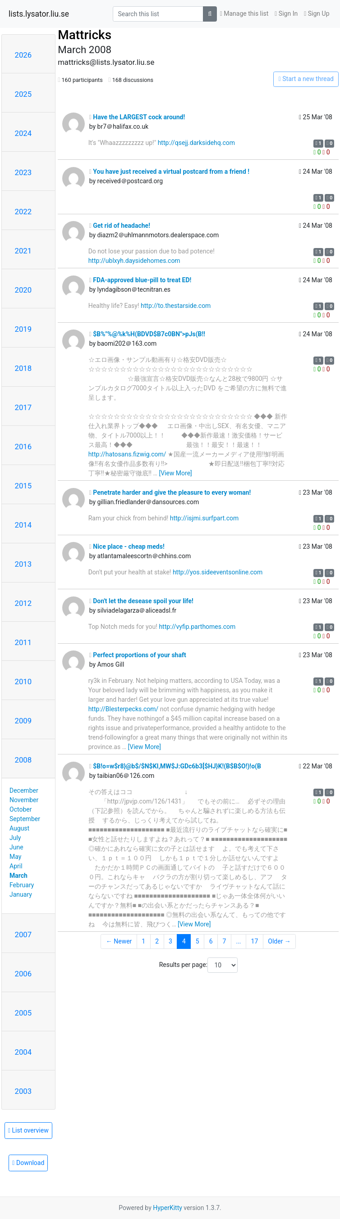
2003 (23, 1091)
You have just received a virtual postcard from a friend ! (169, 171)
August (19, 828)
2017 (23, 407)
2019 (23, 329)
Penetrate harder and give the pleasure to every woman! (170, 492)
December (23, 790)
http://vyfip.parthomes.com (197, 626)
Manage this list (244, 13)
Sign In (286, 13)
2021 (23, 250)
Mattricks (84, 34)
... (238, 941)
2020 (23, 289)
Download (28, 1162)
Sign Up (316, 13)
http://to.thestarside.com (176, 305)
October (20, 809)
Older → (279, 941)
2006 (23, 973)
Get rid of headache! (119, 225)
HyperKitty (167, 1207)
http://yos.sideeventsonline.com (217, 572)
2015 (23, 485)
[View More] (175, 473)
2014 (23, 524)
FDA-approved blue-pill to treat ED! (140, 280)
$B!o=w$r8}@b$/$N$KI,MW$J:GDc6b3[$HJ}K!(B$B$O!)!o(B (175, 766)
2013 (23, 564)
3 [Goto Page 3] (170, 941)
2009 (23, 720)
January (20, 894)
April (16, 866)
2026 (23, 54)
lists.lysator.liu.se (39, 13)
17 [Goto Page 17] (254, 941)
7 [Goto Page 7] (224, 941)
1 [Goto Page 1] (143, 941)
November (23, 800)
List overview (28, 1130)
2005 (23, 1012)
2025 (23, 94)
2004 (23, 1051)
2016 (23, 446)
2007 (23, 934)
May (15, 856)
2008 (23, 759)
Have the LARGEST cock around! (137, 117)
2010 (23, 681)
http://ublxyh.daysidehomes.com (134, 260)
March (18, 875)
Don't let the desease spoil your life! (141, 601)
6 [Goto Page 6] (211, 941)
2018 (23, 368)
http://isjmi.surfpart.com (204, 518)
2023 (23, 172)
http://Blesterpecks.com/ (123, 709)
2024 (23, 133)
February (21, 885)
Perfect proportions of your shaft (137, 655)
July (15, 837)
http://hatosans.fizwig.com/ (127, 454)
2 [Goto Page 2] (157, 941)
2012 (23, 603)
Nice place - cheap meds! (127, 546)
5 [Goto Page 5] (197, 941)
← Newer (119, 941)
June (16, 847)
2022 (23, 211)
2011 (23, 642)
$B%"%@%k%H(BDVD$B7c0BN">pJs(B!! (147, 334)
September (24, 818)
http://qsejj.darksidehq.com (196, 142)
